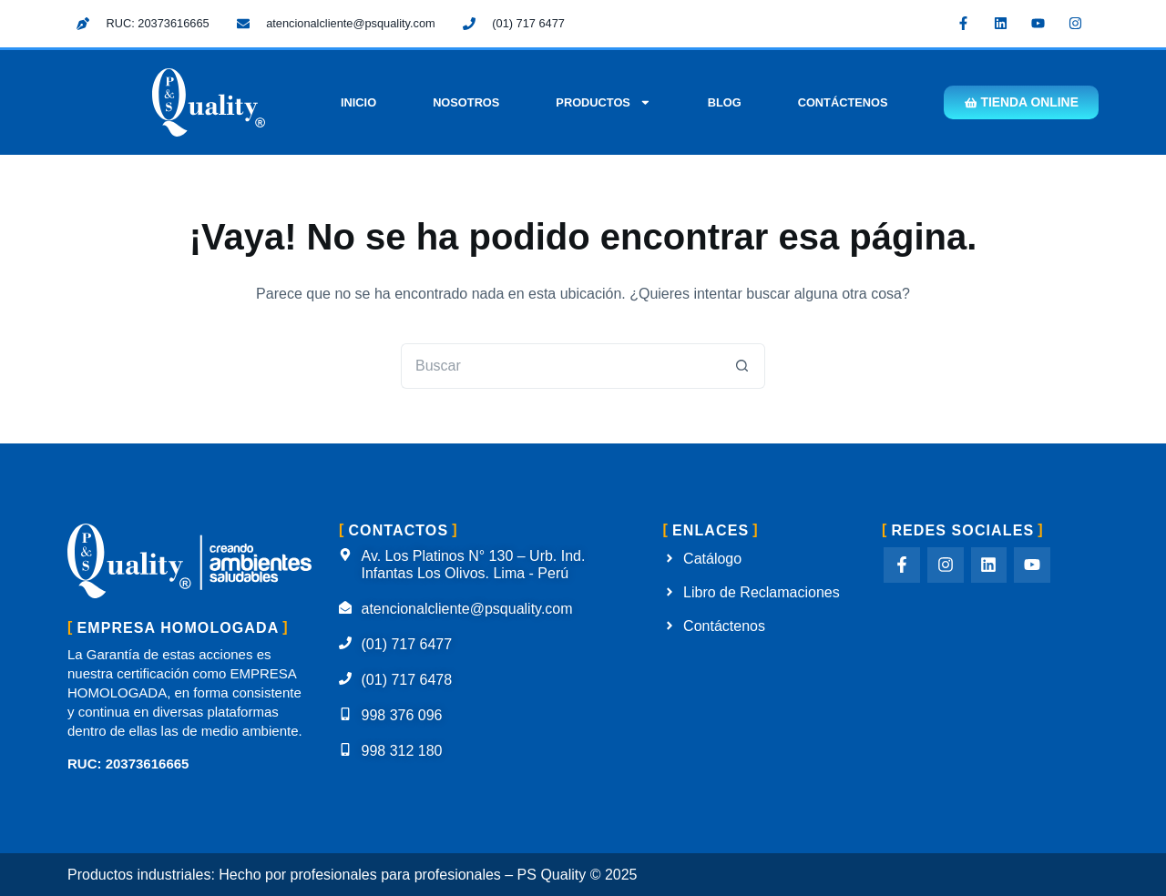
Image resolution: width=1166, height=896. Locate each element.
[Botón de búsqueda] (742, 366)
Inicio (354, 102)
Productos (599, 102)
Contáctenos (838, 102)
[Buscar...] (560, 366)
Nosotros (461, 102)
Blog (720, 102)
